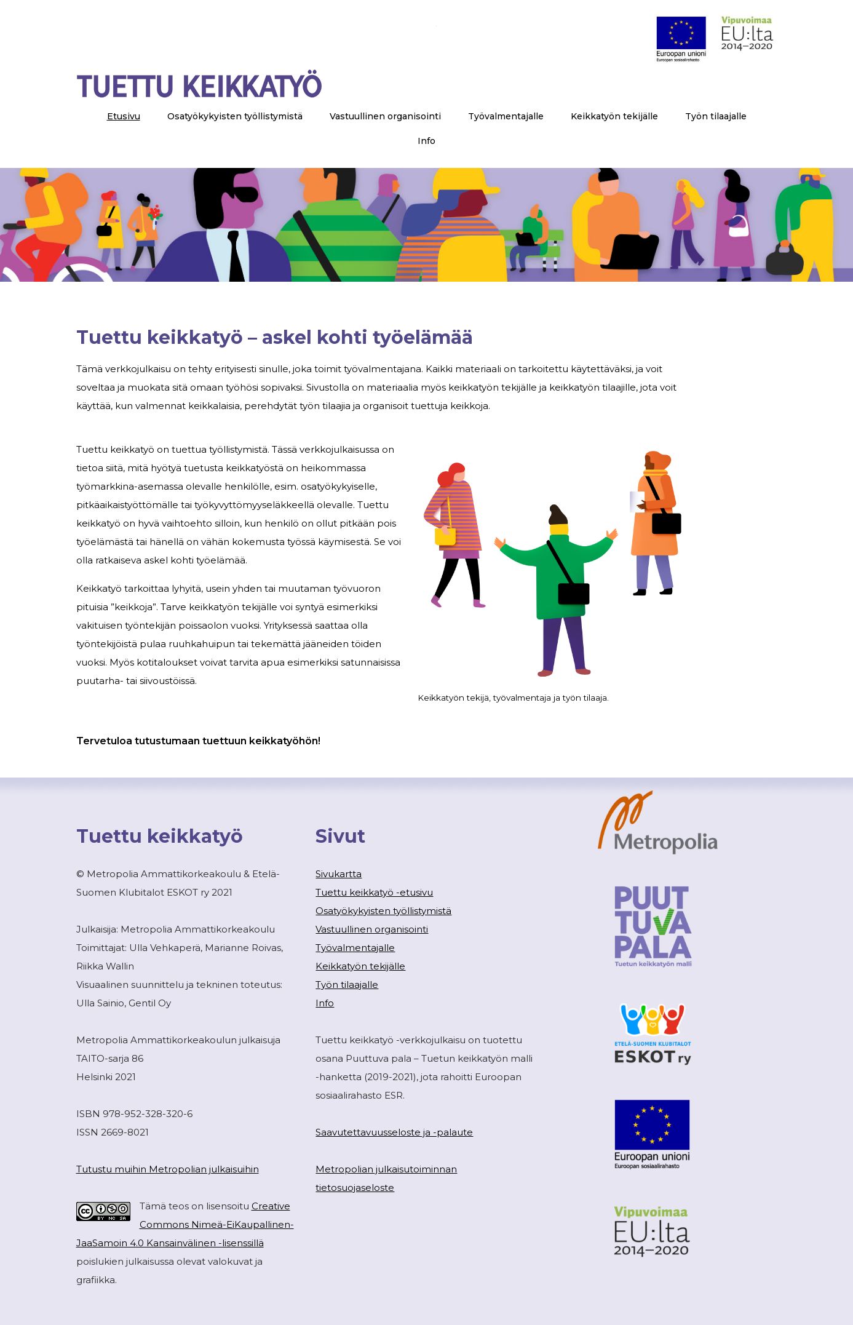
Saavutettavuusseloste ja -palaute (394, 1132)
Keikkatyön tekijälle (360, 966)
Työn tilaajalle (346, 984)
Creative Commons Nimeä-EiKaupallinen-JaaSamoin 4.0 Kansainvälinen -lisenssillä (185, 1224)
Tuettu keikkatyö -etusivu (374, 892)
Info (324, 1003)
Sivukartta (338, 874)
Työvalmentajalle (355, 947)
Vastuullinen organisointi (371, 929)
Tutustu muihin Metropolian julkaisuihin (167, 1169)
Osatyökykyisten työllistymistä (383, 911)
